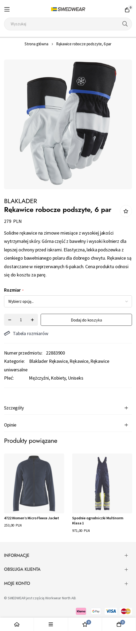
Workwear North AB (60, 598)
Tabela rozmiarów (26, 333)
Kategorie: (14, 361)
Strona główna (36, 43)
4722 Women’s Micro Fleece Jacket (31, 518)
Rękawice (78, 361)
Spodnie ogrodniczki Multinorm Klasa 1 (97, 521)
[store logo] (68, 9)
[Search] (125, 24)
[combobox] (68, 24)
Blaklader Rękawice (48, 361)
